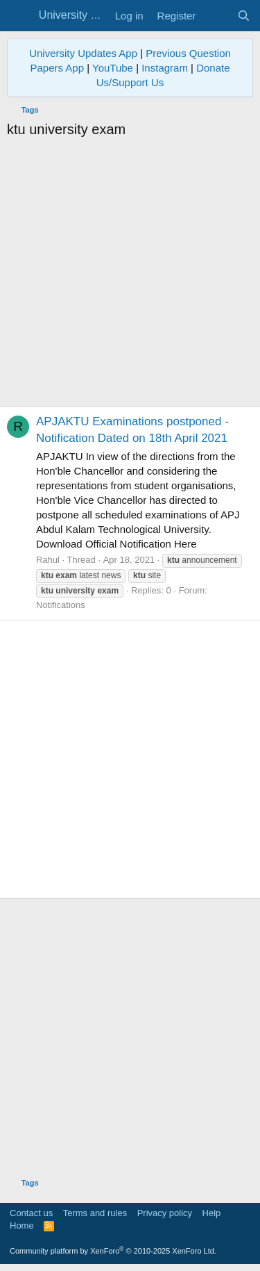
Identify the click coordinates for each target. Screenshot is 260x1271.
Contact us (31, 1213)
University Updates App (83, 53)
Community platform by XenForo (113, 1251)
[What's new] (215, 15)
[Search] (243, 15)
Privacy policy (164, 1213)
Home (22, 1225)
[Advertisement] (130, 276)
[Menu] (19, 16)
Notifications (60, 605)
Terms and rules (95, 1213)
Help (211, 1213)
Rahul (48, 560)
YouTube (112, 68)
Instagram (164, 68)
